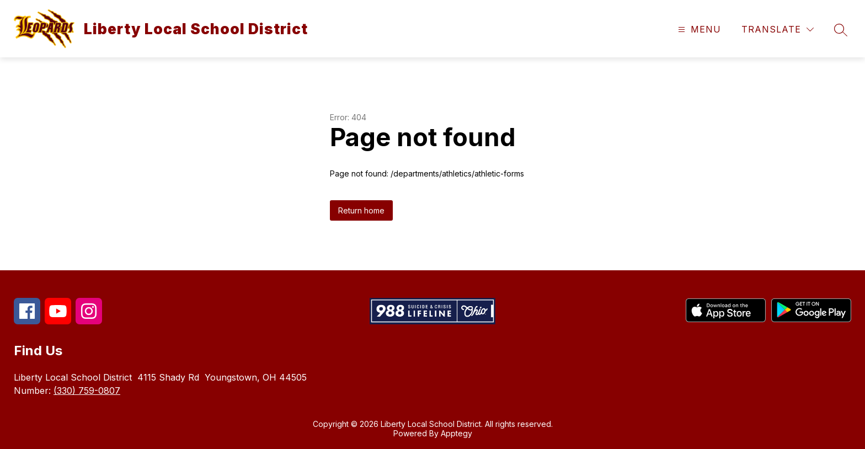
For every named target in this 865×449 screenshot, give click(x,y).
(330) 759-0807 (87, 390)
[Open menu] (698, 29)
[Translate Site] (777, 29)
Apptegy (456, 433)
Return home (361, 210)
